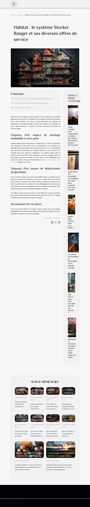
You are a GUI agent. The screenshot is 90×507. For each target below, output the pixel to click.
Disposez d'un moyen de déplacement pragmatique (31, 103)
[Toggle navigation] (14, 4)
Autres (20, 15)
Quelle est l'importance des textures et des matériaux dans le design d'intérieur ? (29, 456)
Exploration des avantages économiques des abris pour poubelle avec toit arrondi (73, 181)
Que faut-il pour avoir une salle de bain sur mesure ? (71, 303)
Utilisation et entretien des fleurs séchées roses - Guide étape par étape (72, 348)
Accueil (13, 15)
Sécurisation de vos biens (22, 107)
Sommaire (18, 94)
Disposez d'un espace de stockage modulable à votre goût (33, 98)
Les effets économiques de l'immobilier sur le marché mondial (73, 261)
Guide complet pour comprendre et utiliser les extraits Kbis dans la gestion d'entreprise (73, 136)
